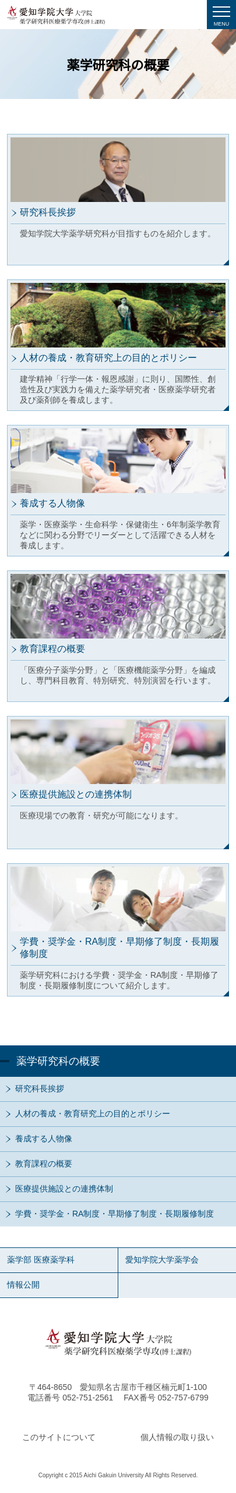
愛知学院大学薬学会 (162, 1259)
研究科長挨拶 (39, 1088)
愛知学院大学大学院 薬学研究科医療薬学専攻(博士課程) (56, 15)
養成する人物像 (43, 1138)
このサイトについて (59, 1437)
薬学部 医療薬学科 (41, 1259)
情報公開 (23, 1284)
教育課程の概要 (43, 1163)
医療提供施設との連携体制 (64, 1188)
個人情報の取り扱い (177, 1437)
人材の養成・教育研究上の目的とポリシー (92, 1113)
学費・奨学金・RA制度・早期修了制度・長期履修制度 (114, 1213)
